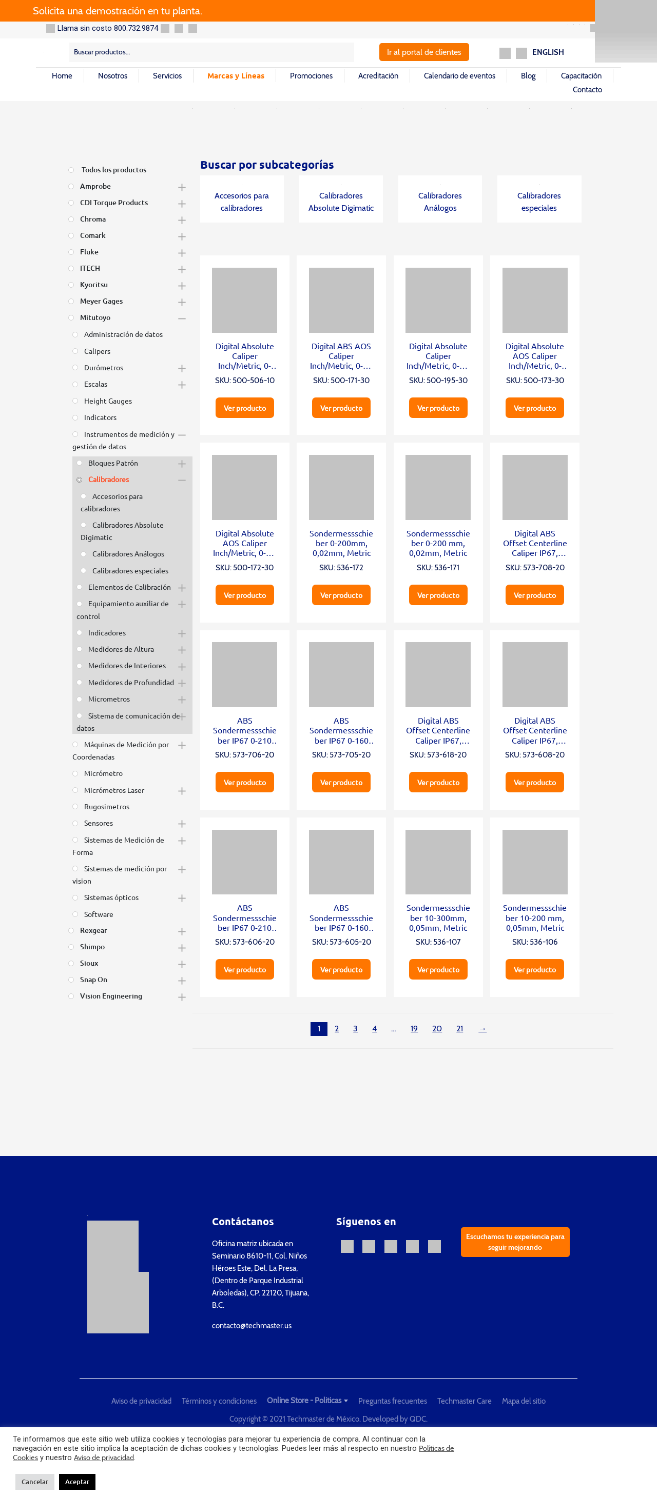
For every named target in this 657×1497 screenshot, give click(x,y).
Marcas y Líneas (235, 75)
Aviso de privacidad (141, 1401)
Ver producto (245, 407)
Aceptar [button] (77, 1481)
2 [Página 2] (337, 1028)
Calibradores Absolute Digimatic (341, 198)
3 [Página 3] (355, 1028)
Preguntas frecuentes (392, 1401)
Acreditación (378, 76)
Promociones (311, 76)
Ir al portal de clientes (424, 52)
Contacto (587, 89)
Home (62, 76)
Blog (528, 76)
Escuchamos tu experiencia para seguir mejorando (515, 1242)
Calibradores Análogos (440, 198)
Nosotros (112, 76)
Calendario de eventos (459, 76)
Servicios (167, 76)
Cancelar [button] (35, 1481)
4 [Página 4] (374, 1028)
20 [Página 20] (437, 1028)
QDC (418, 1419)
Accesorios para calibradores (242, 198)
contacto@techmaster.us (252, 1325)
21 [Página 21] (459, 1028)
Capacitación (581, 76)
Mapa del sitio (524, 1401)
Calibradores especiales (539, 198)
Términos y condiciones (219, 1401)
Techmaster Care (464, 1401)
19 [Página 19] (414, 1028)
